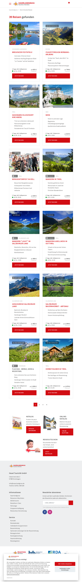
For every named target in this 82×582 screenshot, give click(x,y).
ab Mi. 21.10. (16, 135)
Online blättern (67, 432)
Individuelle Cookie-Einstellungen (65, 569)
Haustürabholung (15, 538)
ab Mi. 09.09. (16, 197)
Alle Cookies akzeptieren (65, 564)
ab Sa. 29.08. (50, 325)
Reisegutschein (14, 533)
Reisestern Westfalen (16, 498)
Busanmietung (14, 528)
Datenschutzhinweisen (13, 574)
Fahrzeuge (13, 506)
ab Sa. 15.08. (16, 388)
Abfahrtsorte (14, 501)
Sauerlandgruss (14, 496)
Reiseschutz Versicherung (18, 511)
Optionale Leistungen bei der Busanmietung (24, 531)
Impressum (9, 577)
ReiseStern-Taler (15, 503)
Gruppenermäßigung (16, 508)
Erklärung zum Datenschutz (53, 507)
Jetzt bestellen (50, 453)
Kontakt (12, 521)
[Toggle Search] (72, 3)
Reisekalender (14, 523)
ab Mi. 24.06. (50, 135)
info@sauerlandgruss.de (16, 483)
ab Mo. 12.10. (50, 260)
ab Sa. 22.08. (16, 71)
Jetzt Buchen (25, 76)
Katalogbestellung (16, 536)
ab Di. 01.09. (50, 388)
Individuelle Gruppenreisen (18, 526)
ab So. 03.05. (50, 71)
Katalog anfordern (34, 430)
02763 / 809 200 (19, 486)
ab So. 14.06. (16, 260)
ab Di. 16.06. (50, 197)
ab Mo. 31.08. (17, 325)
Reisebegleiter (14, 541)
